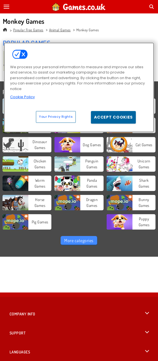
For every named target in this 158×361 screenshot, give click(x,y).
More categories (78, 240)
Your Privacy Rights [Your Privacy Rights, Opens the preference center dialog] (56, 116)
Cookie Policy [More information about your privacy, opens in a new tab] (22, 97)
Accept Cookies (113, 117)
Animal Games (60, 30)
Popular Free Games (28, 30)
